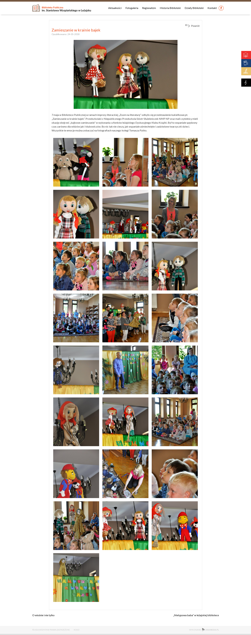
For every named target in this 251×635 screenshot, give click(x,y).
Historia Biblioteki (170, 7)
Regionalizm (149, 7)
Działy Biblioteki (194, 7)
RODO (77, 630)
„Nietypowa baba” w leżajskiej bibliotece (196, 615)
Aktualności (115, 7)
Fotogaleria (131, 7)
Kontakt (212, 7)
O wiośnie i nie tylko (43, 615)
